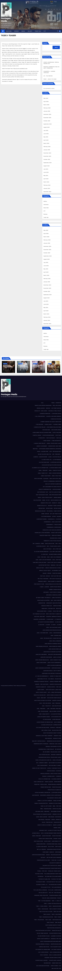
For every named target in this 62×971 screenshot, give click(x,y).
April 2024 (46, 178)
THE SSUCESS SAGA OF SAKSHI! (55, 884)
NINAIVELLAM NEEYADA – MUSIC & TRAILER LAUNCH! (50, 773)
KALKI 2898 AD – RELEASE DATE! (54, 678)
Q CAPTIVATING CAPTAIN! (56, 792)
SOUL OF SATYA (51, 846)
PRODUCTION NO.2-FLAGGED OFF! (54, 789)
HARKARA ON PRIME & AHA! (46, 605)
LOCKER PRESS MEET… (56, 719)
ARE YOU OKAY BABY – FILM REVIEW (41, 478)
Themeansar (23, 685)
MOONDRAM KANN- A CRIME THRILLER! (46, 749)
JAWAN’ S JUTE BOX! (57, 657)
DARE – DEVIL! (58, 543)
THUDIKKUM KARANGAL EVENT (55, 895)
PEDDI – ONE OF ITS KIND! (50, 79)
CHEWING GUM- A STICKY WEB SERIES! (42, 532)
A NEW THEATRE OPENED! (56, 429)
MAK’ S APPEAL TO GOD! (46, 730)
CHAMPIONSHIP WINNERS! (42, 519)
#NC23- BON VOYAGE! (57, 405)
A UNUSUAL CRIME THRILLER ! (39, 443)
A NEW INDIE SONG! (46, 429)
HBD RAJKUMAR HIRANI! (41, 611)
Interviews (46, 204)
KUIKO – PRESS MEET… (56, 703)
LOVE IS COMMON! (57, 722)
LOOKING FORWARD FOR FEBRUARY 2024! (45, 722)
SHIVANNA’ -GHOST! (57, 838)
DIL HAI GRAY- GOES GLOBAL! (55, 551)
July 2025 (46, 130)
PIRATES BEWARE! (57, 781)
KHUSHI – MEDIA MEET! (41, 697)
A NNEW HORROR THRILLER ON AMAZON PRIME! (42, 432)
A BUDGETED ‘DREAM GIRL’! (45, 413)
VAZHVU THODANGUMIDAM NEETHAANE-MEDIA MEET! (50, 941)
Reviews (16, 31)
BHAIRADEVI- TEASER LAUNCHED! (54, 505)
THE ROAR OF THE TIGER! (56, 879)
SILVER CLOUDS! (47, 841)
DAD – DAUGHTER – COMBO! (38, 543)
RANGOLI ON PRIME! (57, 800)
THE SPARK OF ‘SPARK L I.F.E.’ (42, 884)
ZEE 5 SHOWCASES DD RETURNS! (42, 965)
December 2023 (47, 191)
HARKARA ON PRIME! (57, 605)
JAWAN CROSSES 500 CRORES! (55, 646)
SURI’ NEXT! (43, 857)
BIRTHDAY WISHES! (57, 508)
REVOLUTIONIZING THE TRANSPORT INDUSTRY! (42, 814)
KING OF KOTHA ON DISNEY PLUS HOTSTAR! (42, 700)
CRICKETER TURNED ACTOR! (45, 535)
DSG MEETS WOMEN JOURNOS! (55, 554)
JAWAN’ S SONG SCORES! (41, 662)
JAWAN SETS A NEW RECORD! (46, 657)
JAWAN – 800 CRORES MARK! (42, 632)
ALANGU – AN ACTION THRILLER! (54, 456)
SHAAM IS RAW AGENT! (46, 835)
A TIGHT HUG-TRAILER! (50, 437)
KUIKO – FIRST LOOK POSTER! (45, 703)
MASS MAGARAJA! (48, 738)
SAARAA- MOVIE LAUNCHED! (41, 816)
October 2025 (47, 120)
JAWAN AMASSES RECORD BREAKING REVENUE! (52, 630)
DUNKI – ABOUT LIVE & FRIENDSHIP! (54, 557)
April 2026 (46, 101)
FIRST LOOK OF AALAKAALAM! (55, 578)
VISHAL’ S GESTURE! (44, 954)
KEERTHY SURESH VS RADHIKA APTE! (54, 695)
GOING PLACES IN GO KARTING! (43, 600)
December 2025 (47, 114)
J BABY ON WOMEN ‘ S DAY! (55, 965)
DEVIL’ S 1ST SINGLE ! (47, 548)
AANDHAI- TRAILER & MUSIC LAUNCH (54, 443)
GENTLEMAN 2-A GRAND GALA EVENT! (53, 594)
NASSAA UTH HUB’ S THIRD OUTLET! (39, 768)
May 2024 (46, 175)
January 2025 (47, 149)
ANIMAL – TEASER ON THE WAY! (55, 470)
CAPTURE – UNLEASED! (56, 516)
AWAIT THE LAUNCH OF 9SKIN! (55, 492)
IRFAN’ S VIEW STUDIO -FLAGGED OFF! (53, 613)
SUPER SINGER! (58, 852)
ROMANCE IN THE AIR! (57, 814)
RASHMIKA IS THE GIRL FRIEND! (55, 803)
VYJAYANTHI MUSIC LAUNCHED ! (41, 960)
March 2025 (46, 143)
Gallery (30, 31)
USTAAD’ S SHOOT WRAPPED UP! (43, 938)
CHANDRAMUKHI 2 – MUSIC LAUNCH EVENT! (52, 521)
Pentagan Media (9, 394)
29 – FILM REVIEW (48, 75)
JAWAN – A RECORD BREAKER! (55, 632)
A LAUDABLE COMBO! (57, 424)
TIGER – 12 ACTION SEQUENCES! (44, 900)
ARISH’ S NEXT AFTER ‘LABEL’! (55, 478)
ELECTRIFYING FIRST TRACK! (44, 565)
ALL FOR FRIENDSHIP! (57, 459)
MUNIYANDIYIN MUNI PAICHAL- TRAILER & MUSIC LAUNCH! (50, 757)
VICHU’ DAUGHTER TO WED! (55, 946)
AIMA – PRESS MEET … (56, 454)
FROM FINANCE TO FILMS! (39, 584)
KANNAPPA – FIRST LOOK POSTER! (41, 684)
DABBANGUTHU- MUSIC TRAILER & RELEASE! (52, 540)
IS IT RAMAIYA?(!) (58, 619)
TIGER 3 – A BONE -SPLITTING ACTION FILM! (52, 903)
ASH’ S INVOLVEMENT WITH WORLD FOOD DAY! (52, 486)
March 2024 (46, 182)
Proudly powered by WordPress (7, 685)
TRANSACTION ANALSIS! (56, 930)
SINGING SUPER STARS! (40, 843)
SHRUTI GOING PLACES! (38, 841)
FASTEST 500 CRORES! (56, 573)
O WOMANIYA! (58, 776)
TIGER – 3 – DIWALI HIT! (56, 900)
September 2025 (48, 124)
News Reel (9, 31)
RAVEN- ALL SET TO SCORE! (46, 806)
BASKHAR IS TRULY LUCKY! (46, 502)
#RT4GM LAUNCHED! (41, 408)
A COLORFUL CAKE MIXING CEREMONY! (53, 416)
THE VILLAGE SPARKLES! (56, 887)
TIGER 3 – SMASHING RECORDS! (55, 906)
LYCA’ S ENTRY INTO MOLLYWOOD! (42, 727)
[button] (57, 31)
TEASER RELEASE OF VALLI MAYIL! (43, 860)
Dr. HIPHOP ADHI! (44, 554)
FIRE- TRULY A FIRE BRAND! (43, 578)
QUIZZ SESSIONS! (35, 795)
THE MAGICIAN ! (41, 876)
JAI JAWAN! (53, 624)
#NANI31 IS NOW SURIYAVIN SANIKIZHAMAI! (43, 405)
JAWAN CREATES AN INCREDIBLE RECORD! (53, 643)
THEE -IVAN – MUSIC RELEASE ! (55, 892)
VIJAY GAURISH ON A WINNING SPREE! (42, 949)
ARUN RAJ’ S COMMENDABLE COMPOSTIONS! (52, 481)
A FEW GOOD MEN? (39, 424)
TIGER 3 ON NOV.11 (46, 914)
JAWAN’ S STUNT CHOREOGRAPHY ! (54, 662)
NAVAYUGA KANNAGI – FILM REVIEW (54, 770)
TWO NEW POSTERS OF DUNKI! (55, 933)
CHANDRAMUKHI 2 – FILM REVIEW (54, 519)
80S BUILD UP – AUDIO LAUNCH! (41, 410)
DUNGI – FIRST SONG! (41, 557)
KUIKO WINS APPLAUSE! (56, 705)
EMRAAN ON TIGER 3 (40, 567)
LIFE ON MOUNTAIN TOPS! (56, 716)
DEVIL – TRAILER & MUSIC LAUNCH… (54, 546)
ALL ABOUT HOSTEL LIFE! (46, 459)
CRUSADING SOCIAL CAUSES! (55, 538)
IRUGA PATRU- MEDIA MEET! (39, 616)
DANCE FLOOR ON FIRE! (49, 543)
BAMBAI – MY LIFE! (46, 500)
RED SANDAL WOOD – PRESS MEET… (43, 811)
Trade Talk (38, 31)
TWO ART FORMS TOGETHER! (42, 933)
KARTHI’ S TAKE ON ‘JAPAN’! (41, 692)
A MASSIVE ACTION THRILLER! (39, 427)
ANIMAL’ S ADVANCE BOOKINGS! (55, 473)
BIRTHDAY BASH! (42, 508)
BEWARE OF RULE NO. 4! (42, 505)
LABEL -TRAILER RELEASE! (43, 711)
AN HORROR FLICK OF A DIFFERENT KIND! (40, 467)
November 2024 (47, 156)
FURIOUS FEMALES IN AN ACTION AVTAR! (53, 584)
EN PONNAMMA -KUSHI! (56, 570)
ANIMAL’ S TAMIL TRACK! (56, 475)
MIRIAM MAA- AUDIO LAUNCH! (55, 743)
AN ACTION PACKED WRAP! (44, 462)
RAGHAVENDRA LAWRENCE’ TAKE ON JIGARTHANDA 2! (50, 795)
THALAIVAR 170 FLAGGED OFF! (55, 862)
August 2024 (47, 165)
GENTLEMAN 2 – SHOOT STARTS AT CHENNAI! (52, 592)
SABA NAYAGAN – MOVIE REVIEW (54, 816)
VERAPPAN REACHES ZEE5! (56, 944)
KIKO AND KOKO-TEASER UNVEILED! (54, 697)
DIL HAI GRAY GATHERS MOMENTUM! (41, 551)
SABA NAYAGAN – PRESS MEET (44, 819)
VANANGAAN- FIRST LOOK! (56, 938)
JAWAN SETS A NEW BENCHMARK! (54, 654)
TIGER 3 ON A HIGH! (57, 911)
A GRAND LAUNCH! (48, 424)
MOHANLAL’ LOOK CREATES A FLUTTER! (53, 746)
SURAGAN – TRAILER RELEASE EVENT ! (53, 854)
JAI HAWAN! (47, 624)
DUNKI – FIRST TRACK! (56, 559)
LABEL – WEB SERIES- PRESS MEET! (54, 708)
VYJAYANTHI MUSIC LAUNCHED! (55, 960)
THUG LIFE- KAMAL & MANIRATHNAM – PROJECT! (51, 898)
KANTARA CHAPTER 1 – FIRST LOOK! (54, 686)
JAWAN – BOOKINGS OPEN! (56, 635)
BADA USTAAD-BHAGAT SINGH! (55, 494)
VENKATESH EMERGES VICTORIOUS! (43, 944)
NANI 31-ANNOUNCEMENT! (42, 765)
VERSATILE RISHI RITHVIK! (44, 946)
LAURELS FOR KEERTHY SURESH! (43, 716)
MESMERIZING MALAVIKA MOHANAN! (54, 741)
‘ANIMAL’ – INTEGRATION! (56, 402)
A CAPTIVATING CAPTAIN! (56, 413)
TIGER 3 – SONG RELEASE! (43, 908)
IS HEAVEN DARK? (49, 619)
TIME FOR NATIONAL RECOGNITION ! (54, 927)
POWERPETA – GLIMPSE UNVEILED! (38, 366)
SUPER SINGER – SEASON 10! (48, 852)
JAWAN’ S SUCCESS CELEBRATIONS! (54, 665)
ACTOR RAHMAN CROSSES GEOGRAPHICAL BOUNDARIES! (50, 448)
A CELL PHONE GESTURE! (40, 416)
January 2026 (47, 111)
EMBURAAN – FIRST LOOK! (56, 565)
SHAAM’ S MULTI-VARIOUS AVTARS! (45, 838)
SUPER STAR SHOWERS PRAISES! (38, 854)
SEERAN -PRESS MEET (36, 835)
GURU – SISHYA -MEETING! (56, 600)
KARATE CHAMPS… (41, 689)
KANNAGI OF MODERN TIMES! (55, 681)
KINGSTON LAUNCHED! (56, 700)
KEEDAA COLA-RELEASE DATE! (40, 695)
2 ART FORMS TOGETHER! (56, 408)
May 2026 (46, 98)
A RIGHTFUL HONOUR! (37, 435)
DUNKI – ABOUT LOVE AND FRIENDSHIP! (43, 559)
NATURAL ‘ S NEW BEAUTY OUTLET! (54, 768)
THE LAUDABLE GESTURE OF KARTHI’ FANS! (52, 873)
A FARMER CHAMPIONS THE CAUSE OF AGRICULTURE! (50, 421)
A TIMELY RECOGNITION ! (56, 440)
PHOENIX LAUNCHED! (49, 781)
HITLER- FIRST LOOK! (57, 611)
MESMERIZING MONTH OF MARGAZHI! (41, 743)
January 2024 (47, 188)
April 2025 (46, 140)
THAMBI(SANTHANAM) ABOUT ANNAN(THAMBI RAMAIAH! (50, 868)
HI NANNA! (50, 611)
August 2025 (47, 127)
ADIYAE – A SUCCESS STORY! (42, 451)
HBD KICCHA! (58, 608)
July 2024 (46, 169)
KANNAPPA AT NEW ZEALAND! (55, 684)
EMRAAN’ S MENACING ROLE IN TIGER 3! (53, 567)
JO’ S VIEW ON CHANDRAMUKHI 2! (42, 676)
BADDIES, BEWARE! (57, 497)
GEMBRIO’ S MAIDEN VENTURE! (55, 589)
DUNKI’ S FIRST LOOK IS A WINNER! (54, 562)
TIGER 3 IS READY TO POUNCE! (55, 908)
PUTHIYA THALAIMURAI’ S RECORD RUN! (42, 792)
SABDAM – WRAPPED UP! (56, 819)
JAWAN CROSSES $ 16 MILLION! (42, 646)
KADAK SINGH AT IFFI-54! (42, 678)
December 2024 (47, 153)
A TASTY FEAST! (58, 435)
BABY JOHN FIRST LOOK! (56, 968)
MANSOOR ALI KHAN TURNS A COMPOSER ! (44, 735)
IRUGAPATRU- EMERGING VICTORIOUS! (53, 616)
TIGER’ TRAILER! (58, 922)
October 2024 (47, 159)
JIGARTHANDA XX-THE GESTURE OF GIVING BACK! (51, 673)
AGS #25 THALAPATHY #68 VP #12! (44, 454)
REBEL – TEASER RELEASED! (45, 808)
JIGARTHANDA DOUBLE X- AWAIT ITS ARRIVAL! (52, 670)
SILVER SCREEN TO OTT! (56, 841)
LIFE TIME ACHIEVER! (47, 719)
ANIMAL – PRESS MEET (43, 470)
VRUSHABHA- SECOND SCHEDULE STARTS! (53, 957)
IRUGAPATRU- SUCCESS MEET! (39, 619)
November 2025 (47, 117)
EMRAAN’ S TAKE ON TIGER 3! (45, 570)
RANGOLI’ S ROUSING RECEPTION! (41, 803)
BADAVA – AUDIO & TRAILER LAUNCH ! (45, 497)
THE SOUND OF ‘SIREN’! (40, 881)
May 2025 (46, 136)
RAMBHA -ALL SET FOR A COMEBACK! (45, 800)
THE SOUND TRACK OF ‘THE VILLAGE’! (53, 881)
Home (42, 402)
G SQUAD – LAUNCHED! (44, 586)
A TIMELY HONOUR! (46, 440)
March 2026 (46, 104)
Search (45, 43)
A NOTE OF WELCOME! (56, 432)
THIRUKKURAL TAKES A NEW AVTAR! (41, 895)
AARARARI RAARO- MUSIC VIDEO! (54, 446)
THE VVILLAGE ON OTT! (43, 892)
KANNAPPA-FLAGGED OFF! (41, 686)
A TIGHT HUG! (58, 437)
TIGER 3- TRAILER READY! (39, 919)
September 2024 (48, 162)
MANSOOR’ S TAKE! (57, 735)
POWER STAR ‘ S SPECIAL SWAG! (40, 784)
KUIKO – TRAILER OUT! (46, 705)
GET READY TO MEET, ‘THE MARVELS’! (43, 597)
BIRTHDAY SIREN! (49, 508)
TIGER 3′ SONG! (48, 919)
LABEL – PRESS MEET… (41, 708)
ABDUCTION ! (35, 448)
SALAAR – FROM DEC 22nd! (47, 822)
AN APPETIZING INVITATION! (55, 462)
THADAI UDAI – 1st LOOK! (56, 860)
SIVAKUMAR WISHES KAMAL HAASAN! (54, 843)
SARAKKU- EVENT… (57, 827)
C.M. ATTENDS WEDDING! (46, 516)
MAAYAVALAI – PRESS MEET (55, 727)
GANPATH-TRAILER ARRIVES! (55, 586)
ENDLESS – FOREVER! (47, 573)
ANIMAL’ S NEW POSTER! (46, 475)
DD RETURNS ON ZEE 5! (41, 546)
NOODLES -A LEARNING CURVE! (48, 776)
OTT (45, 31)
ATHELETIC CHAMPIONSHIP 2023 (45, 489)
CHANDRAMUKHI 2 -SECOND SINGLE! (54, 527)
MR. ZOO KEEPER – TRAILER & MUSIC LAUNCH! (52, 751)
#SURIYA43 (48, 408)
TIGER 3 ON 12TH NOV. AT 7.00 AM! (45, 911)
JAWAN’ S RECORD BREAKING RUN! (42, 659)
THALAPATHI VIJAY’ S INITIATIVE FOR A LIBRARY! (52, 865)
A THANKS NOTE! (41, 437)
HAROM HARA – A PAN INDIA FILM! (48, 608)
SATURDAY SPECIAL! (36, 833)
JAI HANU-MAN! (41, 624)
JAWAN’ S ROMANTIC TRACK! (55, 659)
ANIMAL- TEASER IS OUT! (43, 473)
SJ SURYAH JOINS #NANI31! (41, 846)
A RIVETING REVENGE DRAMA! (48, 435)
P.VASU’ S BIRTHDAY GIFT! (39, 781)
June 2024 (46, 172)
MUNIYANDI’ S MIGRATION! (56, 754)
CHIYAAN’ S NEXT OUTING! (56, 532)
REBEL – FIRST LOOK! (57, 806)
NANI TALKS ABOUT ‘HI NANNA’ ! (55, 765)
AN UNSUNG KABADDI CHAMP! (55, 467)
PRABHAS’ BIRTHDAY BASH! (46, 787)
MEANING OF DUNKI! (57, 738)
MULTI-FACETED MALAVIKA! (44, 754)
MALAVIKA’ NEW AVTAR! (56, 730)
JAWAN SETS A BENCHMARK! (41, 654)
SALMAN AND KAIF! (57, 822)
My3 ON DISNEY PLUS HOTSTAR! (55, 762)
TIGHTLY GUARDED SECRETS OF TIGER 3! (53, 925)
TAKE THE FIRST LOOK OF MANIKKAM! (53, 857)
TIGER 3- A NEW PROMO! (56, 914)
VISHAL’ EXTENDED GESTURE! (55, 952)
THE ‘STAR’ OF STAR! (39, 873)
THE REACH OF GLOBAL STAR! (44, 879)
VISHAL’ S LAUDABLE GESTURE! (55, 954)
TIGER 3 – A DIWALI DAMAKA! (41, 906)
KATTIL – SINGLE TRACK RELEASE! (54, 692)
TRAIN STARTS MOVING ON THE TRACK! (43, 930)
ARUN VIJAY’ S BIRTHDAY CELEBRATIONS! (53, 483)
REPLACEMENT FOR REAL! (56, 811)
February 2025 (47, 146)
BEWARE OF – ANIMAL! (56, 502)
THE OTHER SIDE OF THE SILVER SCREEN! (53, 876)
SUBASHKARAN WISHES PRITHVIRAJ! (54, 849)
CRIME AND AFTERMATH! (56, 535)
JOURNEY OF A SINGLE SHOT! (55, 676)
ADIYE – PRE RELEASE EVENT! (55, 451)
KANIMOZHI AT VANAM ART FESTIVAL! (41, 681)
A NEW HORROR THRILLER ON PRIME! (54, 427)
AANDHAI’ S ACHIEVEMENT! (42, 446)
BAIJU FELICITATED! (37, 500)
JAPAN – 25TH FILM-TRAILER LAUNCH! (53, 627)
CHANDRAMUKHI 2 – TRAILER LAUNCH (53, 524)
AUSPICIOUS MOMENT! (56, 489)
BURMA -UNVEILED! (45, 513)
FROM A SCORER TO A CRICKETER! (54, 581)
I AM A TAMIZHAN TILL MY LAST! (39, 613)
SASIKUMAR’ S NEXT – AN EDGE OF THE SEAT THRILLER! (50, 830)
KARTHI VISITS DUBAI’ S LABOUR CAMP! (53, 689)
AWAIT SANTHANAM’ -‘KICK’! (42, 492)
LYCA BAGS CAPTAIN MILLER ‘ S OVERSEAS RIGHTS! (51, 724)
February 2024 (47, 185)
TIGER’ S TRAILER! (50, 922)
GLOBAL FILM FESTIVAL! (56, 597)
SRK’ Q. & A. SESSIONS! (41, 849)
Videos (23, 31)
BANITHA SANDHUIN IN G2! (56, 500)
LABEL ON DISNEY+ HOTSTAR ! (55, 711)
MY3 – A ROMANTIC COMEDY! (42, 762)
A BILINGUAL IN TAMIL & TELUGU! (54, 410)
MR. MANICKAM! (58, 749)
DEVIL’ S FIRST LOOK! (57, 548)
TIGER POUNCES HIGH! (56, 919)
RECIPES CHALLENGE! (57, 808)
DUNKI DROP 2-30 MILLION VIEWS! (39, 562)
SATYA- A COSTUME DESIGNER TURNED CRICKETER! (51, 833)
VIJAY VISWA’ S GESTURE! (56, 949)
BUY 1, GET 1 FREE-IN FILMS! (55, 513)
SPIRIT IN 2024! (58, 846)
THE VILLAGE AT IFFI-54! (45, 887)
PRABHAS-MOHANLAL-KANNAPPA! (54, 784)
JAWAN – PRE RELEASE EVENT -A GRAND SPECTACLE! (50, 638)
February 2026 (47, 108)
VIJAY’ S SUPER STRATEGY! (43, 952)
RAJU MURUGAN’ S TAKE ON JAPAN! (54, 797)
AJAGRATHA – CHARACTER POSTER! (40, 456)
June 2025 (46, 133)
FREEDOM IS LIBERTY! (42, 581)
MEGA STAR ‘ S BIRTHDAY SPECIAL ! (39, 741)
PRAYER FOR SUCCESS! (56, 787)
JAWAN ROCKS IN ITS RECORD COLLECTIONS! (52, 651)
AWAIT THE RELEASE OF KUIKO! (42, 494)
